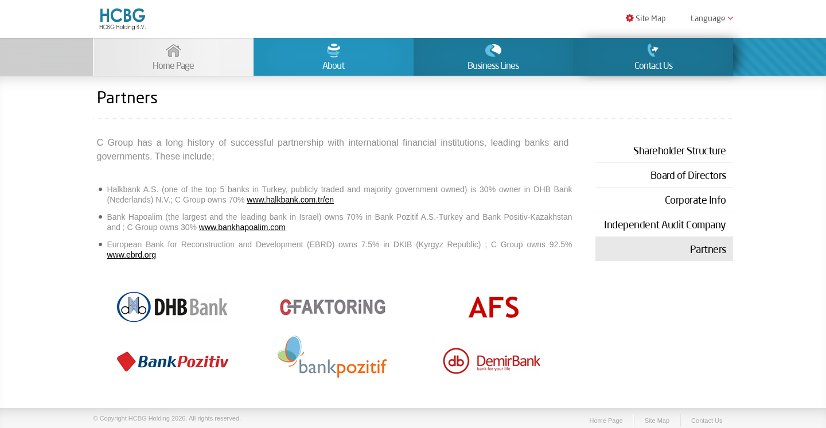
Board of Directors (688, 175)
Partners (708, 249)
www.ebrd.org (132, 254)
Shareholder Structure (679, 150)
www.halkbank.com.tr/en (290, 199)
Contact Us (706, 420)
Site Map (646, 18)
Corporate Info (695, 199)
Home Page (606, 420)
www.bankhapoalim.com (242, 227)
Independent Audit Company (665, 224)
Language (712, 18)
